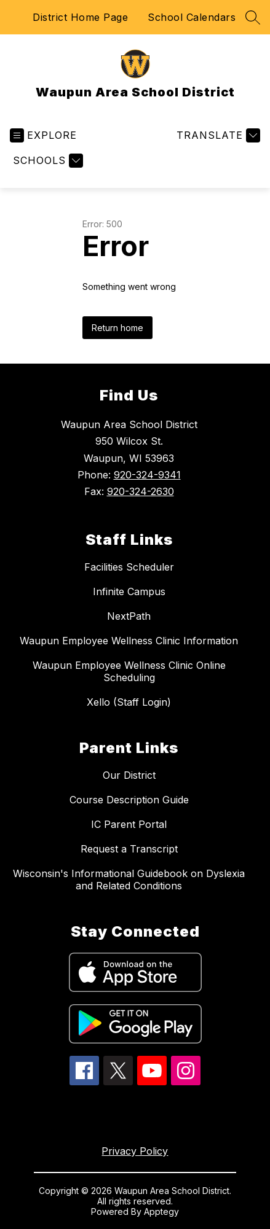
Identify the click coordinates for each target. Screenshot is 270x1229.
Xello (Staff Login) (129, 702)
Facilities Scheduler (129, 567)
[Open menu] (43, 135)
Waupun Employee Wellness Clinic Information (129, 640)
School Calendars (192, 17)
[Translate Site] (216, 135)
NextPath (129, 616)
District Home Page (80, 17)
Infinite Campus (129, 591)
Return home (117, 327)
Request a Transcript (129, 849)
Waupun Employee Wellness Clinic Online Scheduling (129, 671)
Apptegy (161, 1211)
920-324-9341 (147, 475)
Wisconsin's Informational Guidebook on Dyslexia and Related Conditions (129, 879)
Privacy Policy (134, 1151)
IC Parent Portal (129, 824)
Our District (129, 775)
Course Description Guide (129, 800)
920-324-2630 (140, 491)
